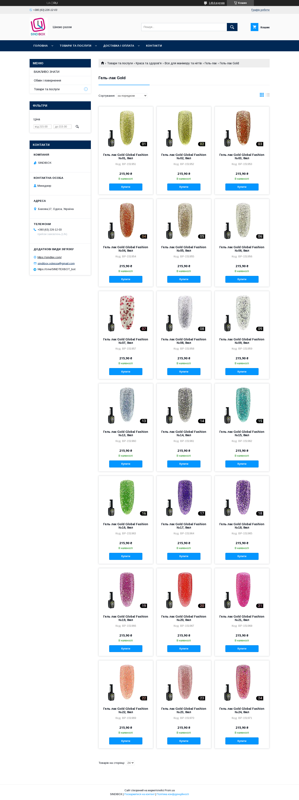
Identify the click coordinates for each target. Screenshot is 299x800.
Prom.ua (170, 790)
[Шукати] (232, 27)
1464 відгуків (217, 2)
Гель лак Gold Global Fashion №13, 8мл (125, 433)
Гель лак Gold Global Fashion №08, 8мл (183, 341)
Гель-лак (211, 63)
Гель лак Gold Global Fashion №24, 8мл (241, 710)
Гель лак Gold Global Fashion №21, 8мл (241, 618)
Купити (125, 186)
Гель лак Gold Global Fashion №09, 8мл (241, 341)
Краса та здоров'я (149, 63)
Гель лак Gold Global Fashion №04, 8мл (125, 248)
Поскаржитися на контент (139, 794)
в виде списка (268, 96)
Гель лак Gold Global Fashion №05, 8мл (183, 248)
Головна (40, 45)
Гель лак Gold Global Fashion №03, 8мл (241, 156)
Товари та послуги (75, 45)
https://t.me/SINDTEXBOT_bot (56, 269)
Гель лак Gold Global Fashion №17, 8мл (183, 525)
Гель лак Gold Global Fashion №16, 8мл (125, 525)
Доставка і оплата (118, 45)
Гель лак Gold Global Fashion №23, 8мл (183, 710)
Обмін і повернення (47, 80)
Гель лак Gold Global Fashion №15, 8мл (241, 433)
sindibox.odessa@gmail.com (56, 263)
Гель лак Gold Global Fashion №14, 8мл (183, 433)
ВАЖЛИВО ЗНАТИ (46, 71)
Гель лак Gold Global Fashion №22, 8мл (125, 710)
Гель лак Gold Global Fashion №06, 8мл (241, 248)
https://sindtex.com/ (49, 257)
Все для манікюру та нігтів (183, 63)
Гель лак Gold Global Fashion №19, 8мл (125, 618)
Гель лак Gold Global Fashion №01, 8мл (125, 156)
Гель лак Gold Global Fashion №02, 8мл (183, 156)
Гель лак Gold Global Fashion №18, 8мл (241, 525)
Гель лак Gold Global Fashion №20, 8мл (183, 618)
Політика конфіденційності (173, 794)
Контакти (154, 45)
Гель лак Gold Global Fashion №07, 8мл (125, 341)
